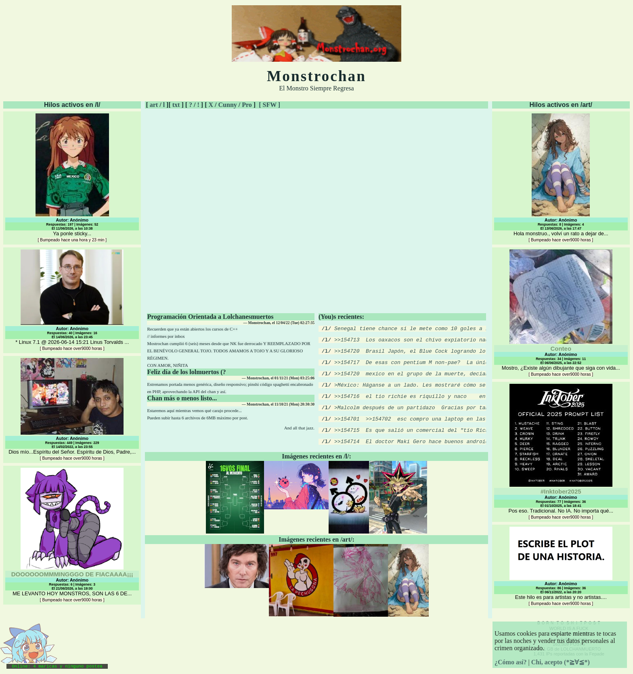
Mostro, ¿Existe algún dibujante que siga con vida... (561, 313)
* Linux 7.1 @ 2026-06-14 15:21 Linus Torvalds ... (72, 300)
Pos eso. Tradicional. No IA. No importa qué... (561, 451)
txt (176, 104)
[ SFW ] (269, 104)
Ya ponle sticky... (72, 177)
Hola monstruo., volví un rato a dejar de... (561, 177)
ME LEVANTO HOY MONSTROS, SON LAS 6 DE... (72, 535)
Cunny (228, 104)
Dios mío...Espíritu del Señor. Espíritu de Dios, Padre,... (72, 409)
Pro (247, 104)
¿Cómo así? (511, 662)
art (154, 104)
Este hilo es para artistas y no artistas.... (561, 566)
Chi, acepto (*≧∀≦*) (560, 662)
